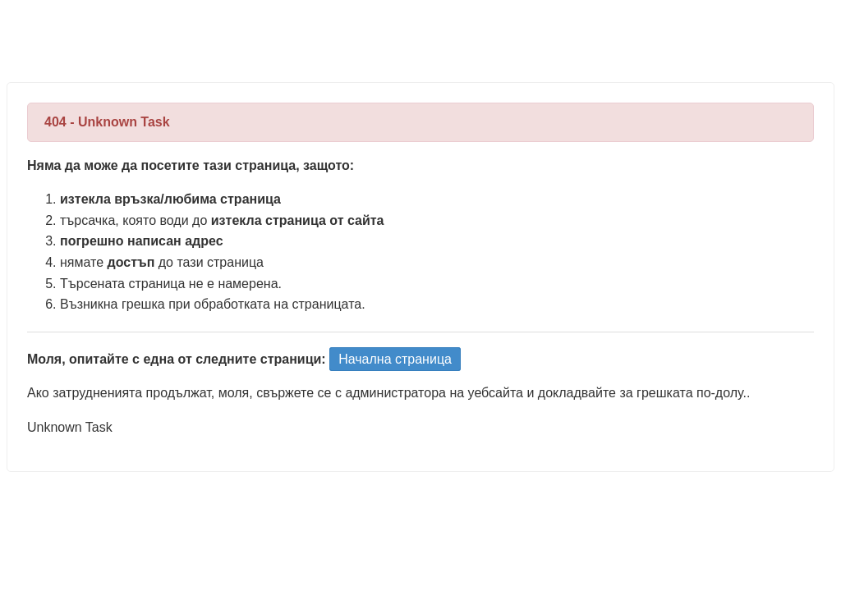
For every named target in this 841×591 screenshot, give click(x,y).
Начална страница (395, 359)
